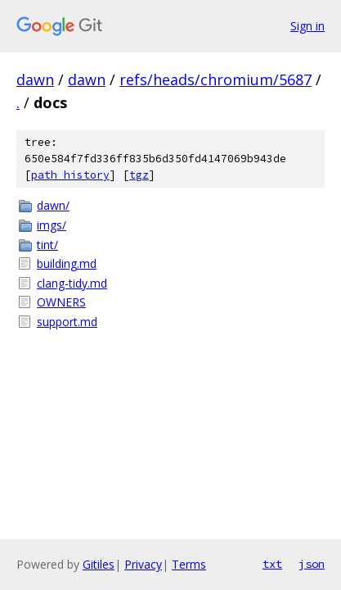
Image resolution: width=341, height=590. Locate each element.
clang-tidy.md (72, 283)
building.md (66, 263)
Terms (189, 564)
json (311, 563)
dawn (35, 79)
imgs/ (51, 225)
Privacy (143, 564)
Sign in (307, 26)
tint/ (47, 244)
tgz (139, 175)
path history (70, 175)
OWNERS (61, 302)
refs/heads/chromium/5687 (215, 79)
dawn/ (53, 205)
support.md (67, 321)
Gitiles (98, 564)
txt (272, 563)
